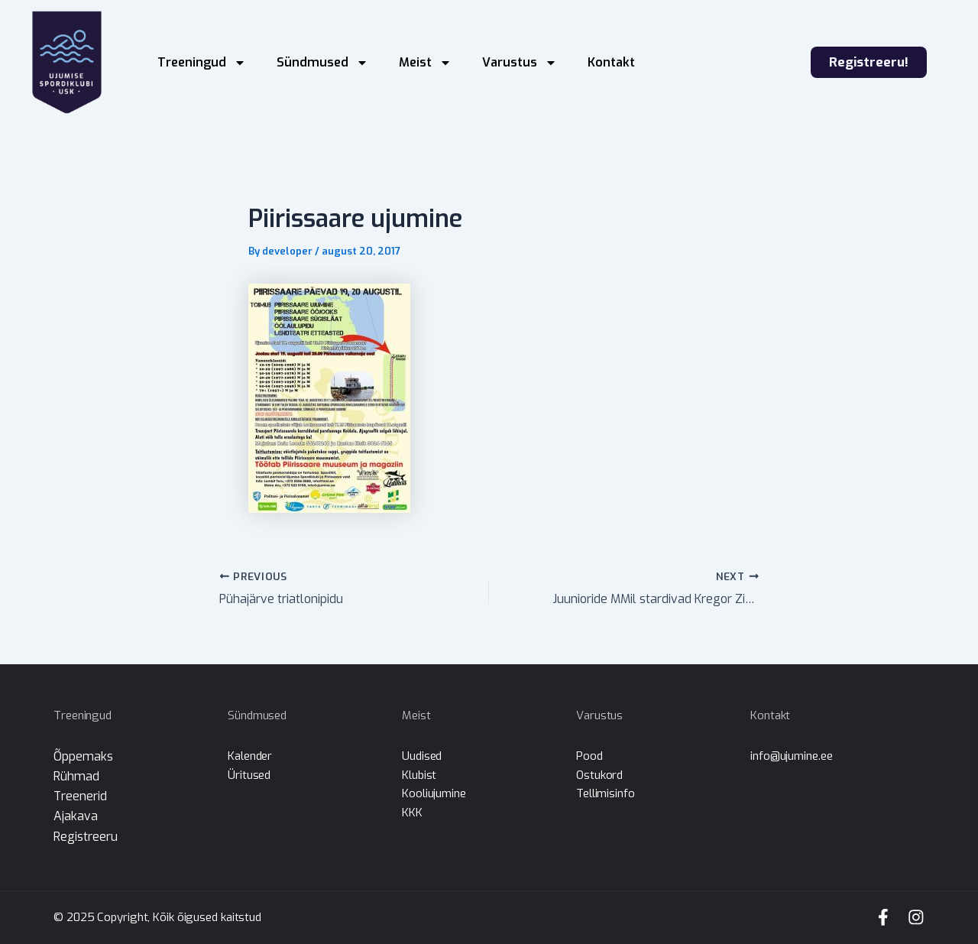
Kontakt (611, 62)
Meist (425, 62)
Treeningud (201, 62)
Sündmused (322, 62)
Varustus (519, 62)
